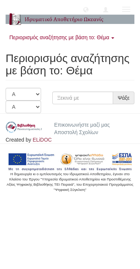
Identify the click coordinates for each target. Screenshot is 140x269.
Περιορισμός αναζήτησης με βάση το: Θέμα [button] (61, 37)
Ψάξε (124, 98)
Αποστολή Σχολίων (76, 132)
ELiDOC (42, 140)
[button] (86, 9)
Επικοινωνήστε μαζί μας (82, 125)
